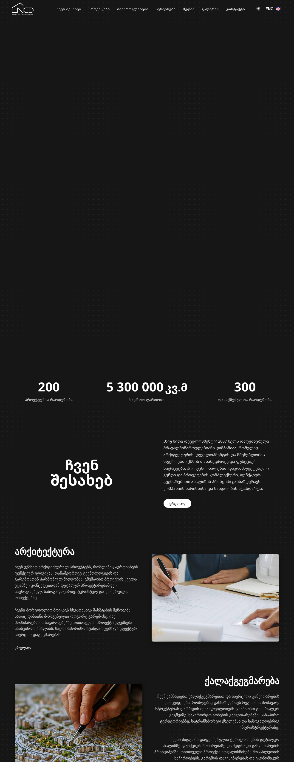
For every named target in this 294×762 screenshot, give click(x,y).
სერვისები (177, 9)
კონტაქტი (237, 9)
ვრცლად (177, 668)
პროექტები (117, 9)
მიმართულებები (147, 9)
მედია (197, 9)
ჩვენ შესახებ (91, 9)
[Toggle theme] (258, 9)
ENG (273, 9)
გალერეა (215, 9)
